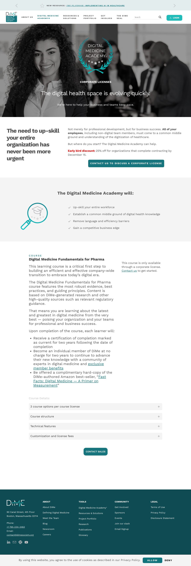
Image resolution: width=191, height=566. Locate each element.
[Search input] (146, 17)
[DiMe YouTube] (26, 542)
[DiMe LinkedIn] (8, 542)
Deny (168, 560)
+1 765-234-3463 (16, 527)
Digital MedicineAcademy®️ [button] (48, 17)
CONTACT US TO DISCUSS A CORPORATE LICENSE (126, 163)
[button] (16, 5)
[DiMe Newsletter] (14, 542)
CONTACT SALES (95, 451)
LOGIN (174, 18)
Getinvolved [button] (106, 17)
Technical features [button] (43, 426)
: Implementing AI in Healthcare (95, 6)
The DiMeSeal (122, 17)
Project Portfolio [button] (90, 17)
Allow (152, 560)
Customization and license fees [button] (52, 436)
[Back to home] (11, 17)
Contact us (129, 270)
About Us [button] (27, 17)
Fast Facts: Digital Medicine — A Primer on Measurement (69, 381)
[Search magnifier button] (160, 17)
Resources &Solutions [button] (71, 17)
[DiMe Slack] (20, 542)
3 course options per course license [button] (55, 406)
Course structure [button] (42, 416)
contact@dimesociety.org (20, 535)
